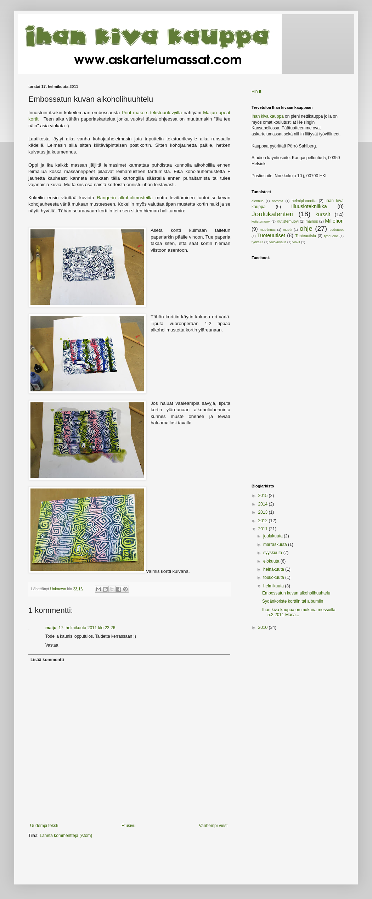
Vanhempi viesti (214, 825)
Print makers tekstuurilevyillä (153, 112)
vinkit (296, 242)
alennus (258, 201)
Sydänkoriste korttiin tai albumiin (292, 601)
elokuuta (272, 561)
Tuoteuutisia (305, 236)
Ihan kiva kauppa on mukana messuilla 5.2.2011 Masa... (299, 612)
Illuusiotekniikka (309, 206)
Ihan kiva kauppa (268, 116)
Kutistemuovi (288, 221)
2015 (263, 495)
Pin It (256, 91)
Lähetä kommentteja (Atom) (66, 835)
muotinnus (268, 229)
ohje (306, 228)
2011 (263, 528)
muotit (287, 229)
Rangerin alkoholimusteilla (125, 197)
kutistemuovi (261, 221)
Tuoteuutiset (271, 235)
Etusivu (128, 825)
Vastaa (51, 645)
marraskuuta (275, 544)
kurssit (322, 214)
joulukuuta (273, 536)
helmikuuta (274, 585)
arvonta (277, 201)
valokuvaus (277, 242)
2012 (263, 520)
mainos (312, 221)
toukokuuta (274, 577)
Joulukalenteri (272, 214)
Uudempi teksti (44, 825)
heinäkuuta (274, 569)
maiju (50, 627)
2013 (263, 512)
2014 (263, 504)
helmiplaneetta (304, 201)
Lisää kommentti (47, 659)
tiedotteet (337, 229)
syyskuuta (273, 552)
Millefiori (334, 221)
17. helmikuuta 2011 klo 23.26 (86, 627)
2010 (263, 627)
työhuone (331, 236)
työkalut (257, 242)
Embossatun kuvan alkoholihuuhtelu (296, 593)
